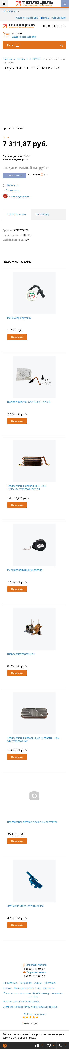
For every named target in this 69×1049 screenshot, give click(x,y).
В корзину (17, 337)
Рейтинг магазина (34, 1014)
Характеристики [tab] (17, 214)
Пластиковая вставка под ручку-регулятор (32, 821)
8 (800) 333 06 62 (54, 26)
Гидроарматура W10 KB (21, 653)
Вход (46, 17)
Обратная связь (34, 972)
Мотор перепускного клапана (24, 569)
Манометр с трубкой (19, 317)
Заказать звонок (35, 964)
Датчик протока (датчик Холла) (25, 905)
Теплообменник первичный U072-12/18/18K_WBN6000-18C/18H (27, 487)
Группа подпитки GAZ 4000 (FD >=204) (28, 401)
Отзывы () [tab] (42, 214)
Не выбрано (11, 11)
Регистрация (58, 17)
